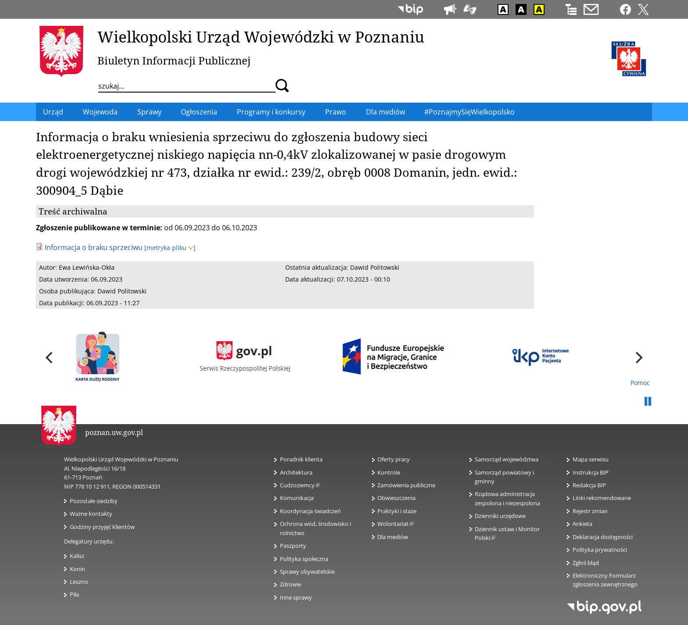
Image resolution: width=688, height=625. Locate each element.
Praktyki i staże (396, 511)
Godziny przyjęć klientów (102, 527)
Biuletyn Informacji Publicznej (174, 60)
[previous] (50, 358)
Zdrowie (290, 584)
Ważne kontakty (91, 514)
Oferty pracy (393, 459)
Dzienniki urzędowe (500, 516)
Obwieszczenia (396, 498)
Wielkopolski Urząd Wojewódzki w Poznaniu (260, 36)
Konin (77, 569)
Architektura (296, 472)
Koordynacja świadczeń (310, 511)
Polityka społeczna (304, 559)
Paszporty (293, 546)
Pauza (647, 402)
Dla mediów (392, 537)
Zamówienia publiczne (406, 485)
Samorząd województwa (506, 459)
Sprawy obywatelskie (307, 571)
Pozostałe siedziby (94, 501)
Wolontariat (395, 524)
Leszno (79, 582)
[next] (638, 358)
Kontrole (388, 472)
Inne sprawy (296, 597)
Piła (74, 594)
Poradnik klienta (301, 459)
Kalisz (77, 556)
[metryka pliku (170, 247)
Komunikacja (297, 498)
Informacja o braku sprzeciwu (94, 247)
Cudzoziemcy (300, 485)
